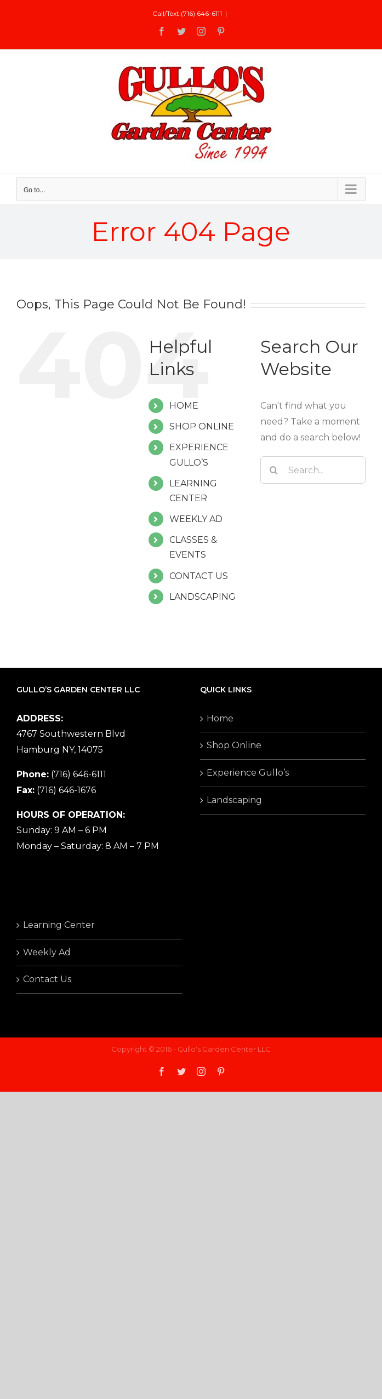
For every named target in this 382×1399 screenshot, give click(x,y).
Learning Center (59, 925)
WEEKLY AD (196, 519)
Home (220, 718)
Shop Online (234, 745)
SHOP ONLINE (201, 426)
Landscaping (234, 800)
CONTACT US (198, 576)
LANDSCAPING (202, 597)
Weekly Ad (47, 952)
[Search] (274, 470)
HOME (183, 405)
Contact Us (47, 979)
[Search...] (313, 470)
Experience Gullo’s (248, 772)
